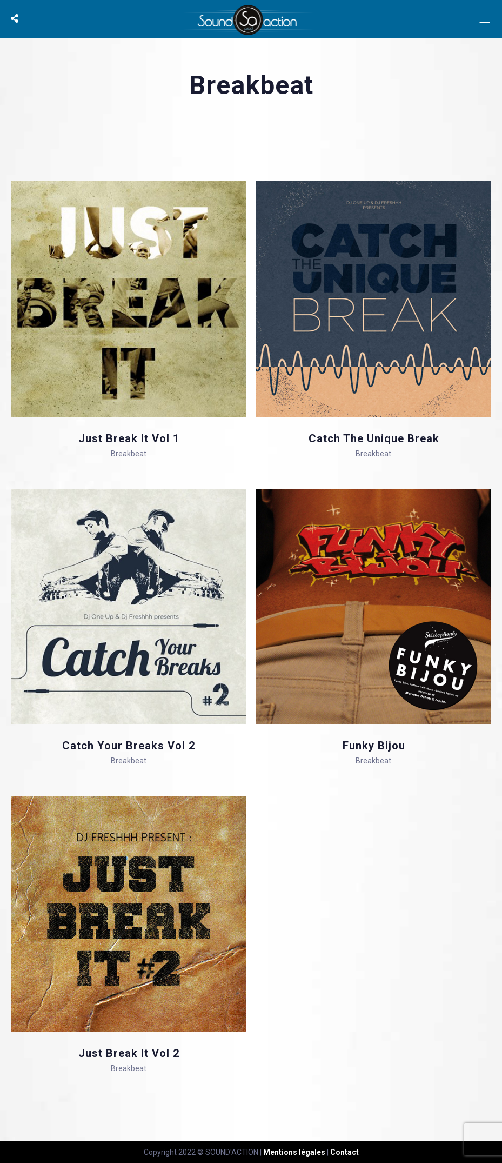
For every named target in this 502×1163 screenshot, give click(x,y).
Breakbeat (128, 453)
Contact (344, 1152)
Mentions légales (294, 1152)
